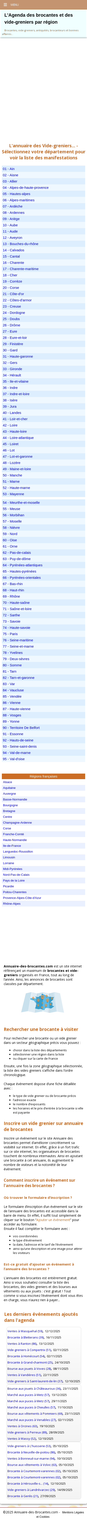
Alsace (7, 782)
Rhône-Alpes (11, 903)
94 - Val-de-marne (17, 753)
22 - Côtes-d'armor (17, 300)
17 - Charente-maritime (21, 269)
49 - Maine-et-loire (17, 469)
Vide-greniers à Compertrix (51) (29, 1350)
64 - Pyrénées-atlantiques (22, 565)
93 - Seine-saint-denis (20, 746)
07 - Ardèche (13, 206)
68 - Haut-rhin (13, 590)
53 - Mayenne (13, 494)
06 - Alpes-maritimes (19, 200)
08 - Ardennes (13, 212)
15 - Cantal (11, 256)
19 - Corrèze (12, 281)
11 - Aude (10, 231)
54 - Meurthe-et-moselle (21, 502)
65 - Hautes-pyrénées (19, 571)
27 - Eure (10, 331)
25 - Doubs (11, 319)
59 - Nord (10, 534)
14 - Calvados (13, 250)
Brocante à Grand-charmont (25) (29, 1362)
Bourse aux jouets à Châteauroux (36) (34, 1388)
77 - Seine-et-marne (18, 646)
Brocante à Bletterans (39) (25, 1337)
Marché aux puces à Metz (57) (28, 1395)
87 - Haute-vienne (16, 709)
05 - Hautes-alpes (16, 194)
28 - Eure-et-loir (15, 338)
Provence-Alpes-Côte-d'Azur (22, 898)
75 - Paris (10, 634)
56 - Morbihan (13, 515)
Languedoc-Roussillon (18, 851)
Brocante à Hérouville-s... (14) (27, 1483)
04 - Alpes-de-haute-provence (26, 187)
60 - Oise (10, 540)
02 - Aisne (10, 175)
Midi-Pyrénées (12, 869)
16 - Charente (13, 263)
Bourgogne (10, 805)
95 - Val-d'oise (14, 759)
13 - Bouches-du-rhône (20, 244)
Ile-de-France (12, 845)
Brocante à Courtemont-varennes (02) (33, 1471)
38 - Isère (10, 400)
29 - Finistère (13, 344)
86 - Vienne (11, 703)
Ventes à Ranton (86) (21, 1344)
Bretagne (9, 811)
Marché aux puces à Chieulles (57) (31, 1407)
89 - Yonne (11, 721)
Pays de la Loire (14, 880)
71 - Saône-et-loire (17, 609)
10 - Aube (10, 225)
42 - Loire (10, 425)
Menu (11, 4)
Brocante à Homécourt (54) (26, 1356)
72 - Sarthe (11, 615)
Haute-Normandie (15, 840)
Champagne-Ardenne (17, 822)
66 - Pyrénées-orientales (22, 577)
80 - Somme (12, 665)
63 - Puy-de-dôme (17, 559)
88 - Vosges (12, 715)
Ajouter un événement (53, 1220)
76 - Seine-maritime (18, 640)
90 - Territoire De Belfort (21, 728)
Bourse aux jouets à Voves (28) (29, 1369)
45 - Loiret (11, 444)
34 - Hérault (12, 375)
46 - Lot (9, 450)
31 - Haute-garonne (18, 356)
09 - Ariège (11, 219)
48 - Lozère (11, 463)
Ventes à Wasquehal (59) (24, 1331)
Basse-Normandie (15, 799)
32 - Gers (10, 363)
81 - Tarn (9, 671)
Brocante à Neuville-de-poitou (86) (31, 1452)
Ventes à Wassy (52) (21, 1438)
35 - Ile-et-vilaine (16, 381)
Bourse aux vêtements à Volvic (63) (31, 1465)
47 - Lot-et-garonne (17, 456)
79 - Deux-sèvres (16, 659)
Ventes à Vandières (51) (24, 1375)
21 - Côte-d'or (13, 294)
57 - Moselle (12, 521)
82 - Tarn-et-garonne (18, 678)
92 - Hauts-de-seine (18, 740)
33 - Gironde (12, 369)
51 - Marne (11, 481)
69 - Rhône (11, 596)
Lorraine (8, 863)
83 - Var (9, 684)
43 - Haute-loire (15, 431)
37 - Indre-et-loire (16, 394)
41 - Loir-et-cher (15, 419)
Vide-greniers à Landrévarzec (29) (31, 1490)
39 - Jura (9, 406)
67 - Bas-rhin (13, 584)
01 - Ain (9, 169)
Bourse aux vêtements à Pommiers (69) (34, 1413)
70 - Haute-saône (16, 603)
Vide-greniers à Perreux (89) (27, 1432)
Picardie (8, 886)
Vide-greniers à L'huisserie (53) (29, 1446)
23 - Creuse (12, 306)
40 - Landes (12, 413)
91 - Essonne (13, 734)
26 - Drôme (11, 325)
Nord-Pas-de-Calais (16, 874)
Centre (7, 817)
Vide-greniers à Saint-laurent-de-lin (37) (34, 1381)
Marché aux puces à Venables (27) (31, 1420)
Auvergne (9, 793)
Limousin (9, 857)
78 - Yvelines (13, 653)
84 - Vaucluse (13, 690)
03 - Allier (10, 181)
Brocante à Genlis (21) (22, 1496)
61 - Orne (10, 546)
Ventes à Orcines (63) (22, 1426)
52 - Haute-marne (16, 488)
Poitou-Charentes (14, 892)
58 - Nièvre (11, 527)
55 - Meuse (11, 509)
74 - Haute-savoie (16, 628)
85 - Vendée (12, 696)
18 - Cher (10, 275)
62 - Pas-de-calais (17, 552)
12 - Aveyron (12, 237)
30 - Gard (10, 350)
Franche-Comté (13, 834)
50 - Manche (12, 475)
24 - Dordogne (14, 313)
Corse (7, 828)
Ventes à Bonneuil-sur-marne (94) (31, 1458)
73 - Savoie (11, 621)
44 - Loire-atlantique (18, 438)
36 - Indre (10, 388)
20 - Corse (11, 288)
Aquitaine (9, 788)
